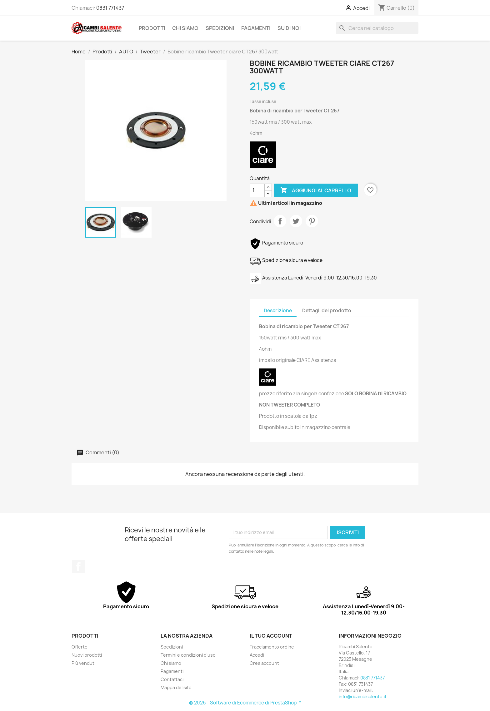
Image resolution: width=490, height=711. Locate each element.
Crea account (264, 663)
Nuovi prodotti (87, 655)
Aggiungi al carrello (315, 190)
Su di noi (289, 28)
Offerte (80, 647)
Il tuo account (271, 635)
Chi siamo (185, 28)
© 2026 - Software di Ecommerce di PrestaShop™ (245, 702)
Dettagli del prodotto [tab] (326, 310)
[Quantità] (257, 190)
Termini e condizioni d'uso (188, 655)
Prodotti (152, 28)
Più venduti (83, 663)
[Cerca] (377, 28)
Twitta (296, 221)
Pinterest (312, 221)
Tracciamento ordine (272, 647)
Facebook (78, 566)
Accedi (257, 655)
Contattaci (172, 679)
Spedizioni (220, 28)
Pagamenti (255, 28)
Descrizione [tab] (278, 310)
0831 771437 (110, 7)
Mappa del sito (176, 687)
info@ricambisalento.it (363, 696)
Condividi (280, 221)
